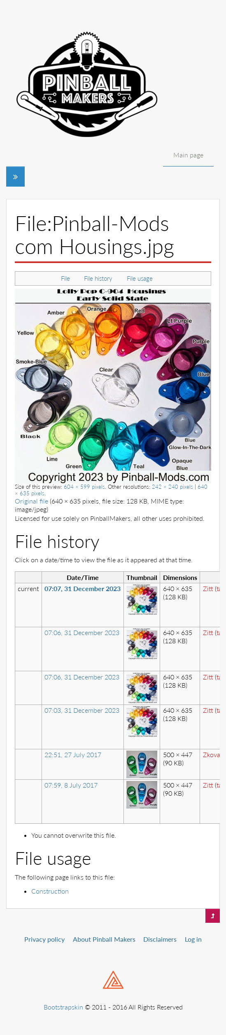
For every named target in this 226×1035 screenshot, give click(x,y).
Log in (193, 939)
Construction (50, 891)
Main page (188, 155)
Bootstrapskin (63, 1007)
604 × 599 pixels (84, 486)
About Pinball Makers (104, 939)
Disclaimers (160, 939)
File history (98, 278)
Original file (31, 501)
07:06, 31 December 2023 (81, 632)
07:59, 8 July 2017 (71, 785)
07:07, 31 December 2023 (82, 588)
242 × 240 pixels (172, 486)
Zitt (208, 588)
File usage (140, 278)
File (65, 278)
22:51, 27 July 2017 (72, 754)
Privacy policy (44, 939)
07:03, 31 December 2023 (81, 710)
